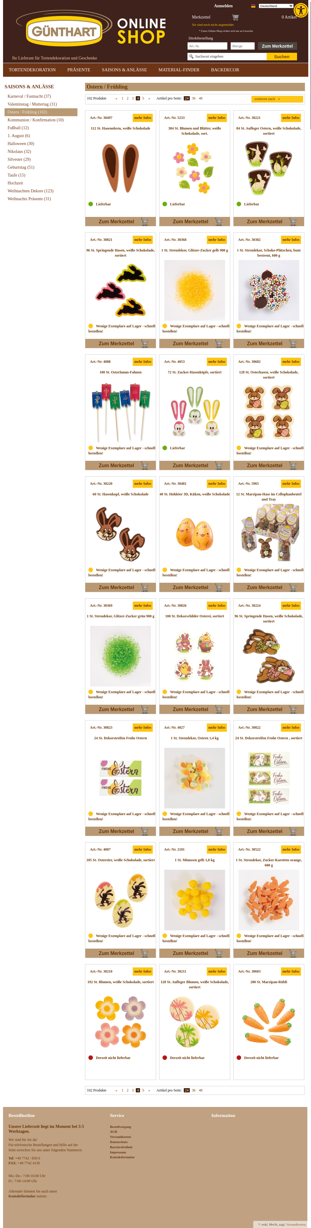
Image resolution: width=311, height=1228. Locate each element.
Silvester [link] (19, 159)
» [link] (149, 98)
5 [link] (143, 98)
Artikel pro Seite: (169, 98)
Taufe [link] (17, 175)
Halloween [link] (21, 143)
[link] (301, 10)
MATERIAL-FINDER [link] (179, 69)
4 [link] (138, 98)
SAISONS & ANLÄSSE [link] (124, 69)
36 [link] (194, 98)
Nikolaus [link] (19, 151)
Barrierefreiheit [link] (121, 1147)
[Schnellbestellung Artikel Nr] (207, 46)
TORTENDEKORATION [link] (32, 69)
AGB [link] (113, 1131)
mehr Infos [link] (142, 118)
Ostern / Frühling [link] (27, 112)
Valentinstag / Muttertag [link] (32, 104)
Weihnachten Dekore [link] (30, 191)
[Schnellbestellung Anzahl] (243, 46)
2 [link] (127, 98)
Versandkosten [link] (120, 1137)
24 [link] (187, 98)
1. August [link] (19, 135)
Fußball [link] (18, 128)
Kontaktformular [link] (122, 1157)
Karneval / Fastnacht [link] (29, 96)
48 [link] (201, 98)
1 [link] (122, 98)
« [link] (116, 98)
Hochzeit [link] (15, 183)
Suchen (282, 56)
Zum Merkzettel (277, 46)
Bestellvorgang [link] (120, 1126)
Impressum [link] (118, 1152)
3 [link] (133, 98)
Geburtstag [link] (21, 167)
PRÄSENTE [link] (79, 69)
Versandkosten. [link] (296, 1224)
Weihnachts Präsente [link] (29, 199)
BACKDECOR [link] (225, 69)
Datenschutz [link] (119, 1142)
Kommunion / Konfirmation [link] (36, 120)
